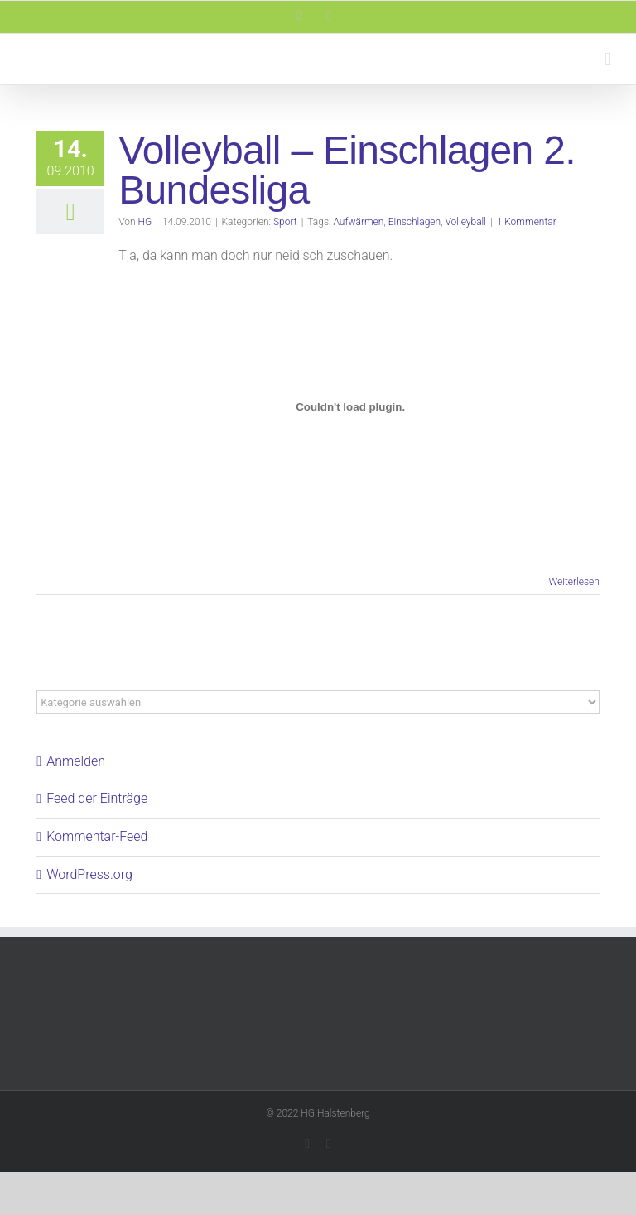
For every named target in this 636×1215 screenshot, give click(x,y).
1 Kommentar (526, 222)
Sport (285, 222)
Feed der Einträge (96, 798)
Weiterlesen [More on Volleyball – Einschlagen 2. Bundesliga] (573, 582)
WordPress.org (89, 874)
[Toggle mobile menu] (608, 59)
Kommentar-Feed (96, 836)
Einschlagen (414, 222)
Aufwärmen (358, 222)
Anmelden (75, 761)
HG (145, 222)
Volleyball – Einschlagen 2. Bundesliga (347, 170)
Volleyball (465, 222)
